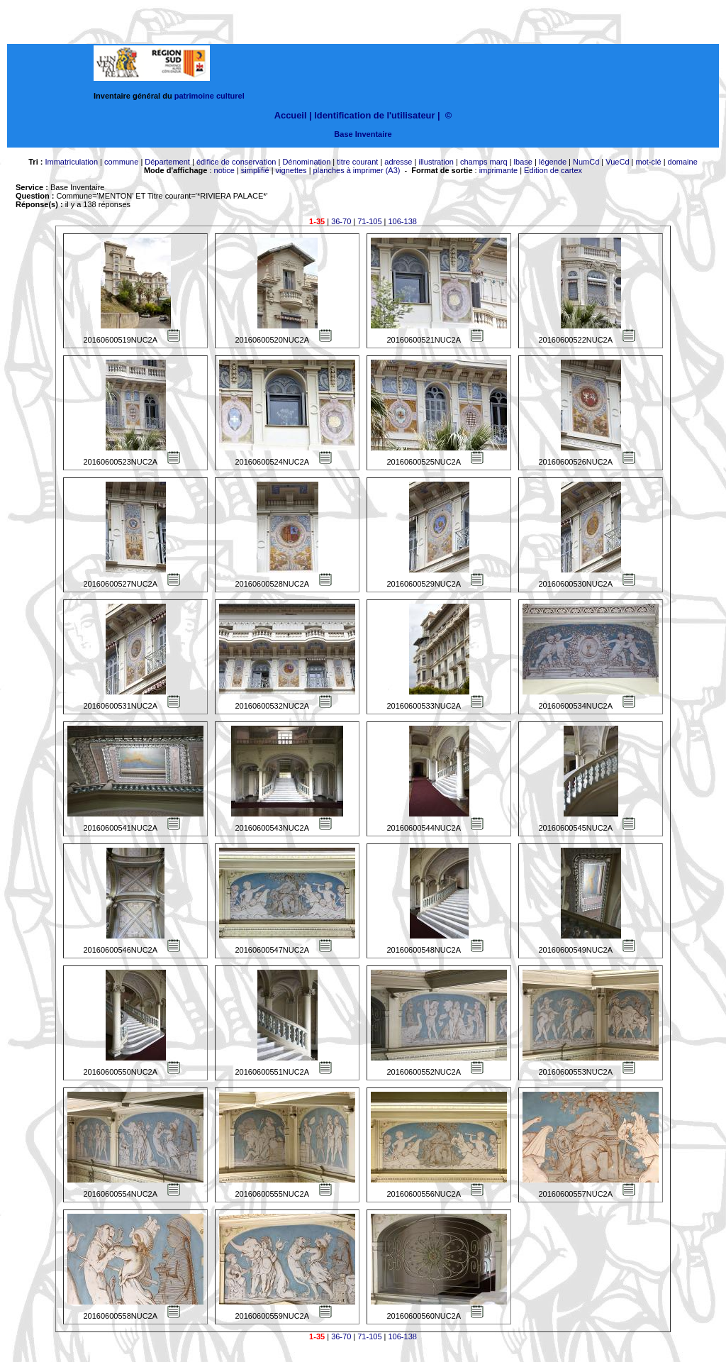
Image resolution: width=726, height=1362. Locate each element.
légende (552, 161)
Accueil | (293, 115)
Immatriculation (71, 161)
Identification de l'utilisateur (374, 115)
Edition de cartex (553, 170)
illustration (436, 161)
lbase (523, 161)
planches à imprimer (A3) (357, 170)
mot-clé (648, 161)
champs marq (484, 161)
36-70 (341, 221)
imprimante (498, 170)
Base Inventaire (362, 134)
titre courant (357, 161)
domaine (683, 161)
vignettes (291, 170)
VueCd (617, 161)
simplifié (255, 170)
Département (167, 161)
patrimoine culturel (209, 96)
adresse (398, 161)
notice (224, 170)
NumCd (586, 161)
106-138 (403, 221)
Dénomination (306, 161)
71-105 (369, 221)
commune (121, 161)
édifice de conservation (236, 161)
